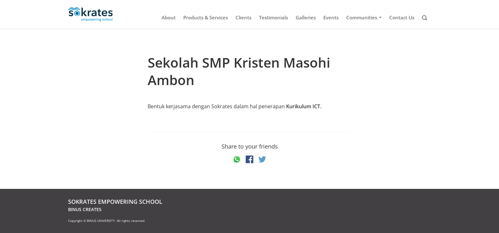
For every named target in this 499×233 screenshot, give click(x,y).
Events (331, 18)
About (169, 18)
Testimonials (273, 18)
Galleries (306, 18)
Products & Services (205, 18)
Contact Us (401, 18)
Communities (364, 17)
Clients (243, 18)
